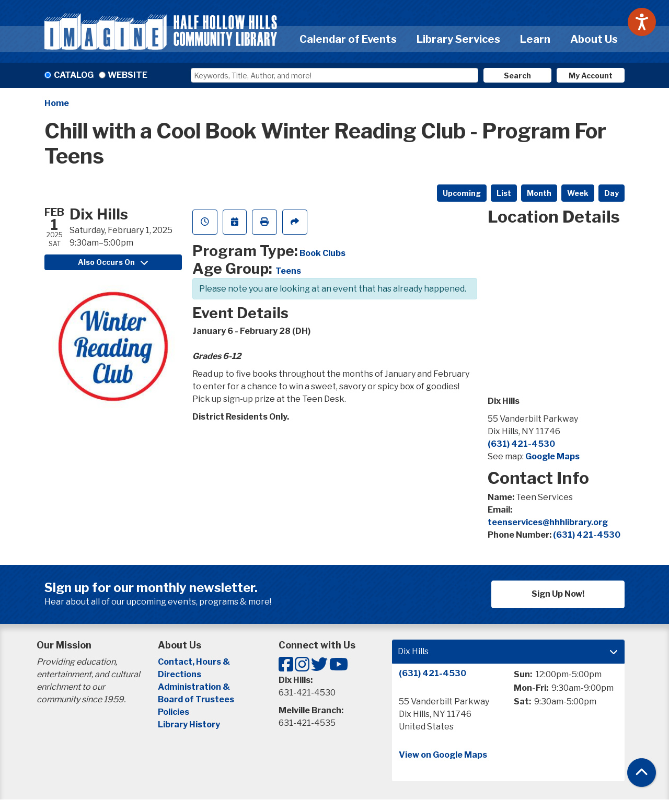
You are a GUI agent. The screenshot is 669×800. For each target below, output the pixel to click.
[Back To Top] (641, 772)
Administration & (195, 687)
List (504, 193)
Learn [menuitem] (535, 39)
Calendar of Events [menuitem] (348, 39)
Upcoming (462, 193)
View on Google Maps (443, 755)
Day (611, 193)
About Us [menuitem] (594, 39)
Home (56, 103)
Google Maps (552, 456)
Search (517, 75)
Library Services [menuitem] (458, 39)
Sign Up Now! (558, 594)
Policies (173, 712)
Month (539, 193)
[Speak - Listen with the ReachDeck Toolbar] (642, 22)
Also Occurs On (113, 262)
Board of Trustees (196, 699)
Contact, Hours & (195, 662)
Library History (189, 724)
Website (127, 75)
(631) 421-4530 (521, 444)
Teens (288, 271)
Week (578, 193)
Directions (179, 674)
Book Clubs (322, 253)
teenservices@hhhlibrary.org (548, 522)
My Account (591, 75)
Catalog (74, 75)
